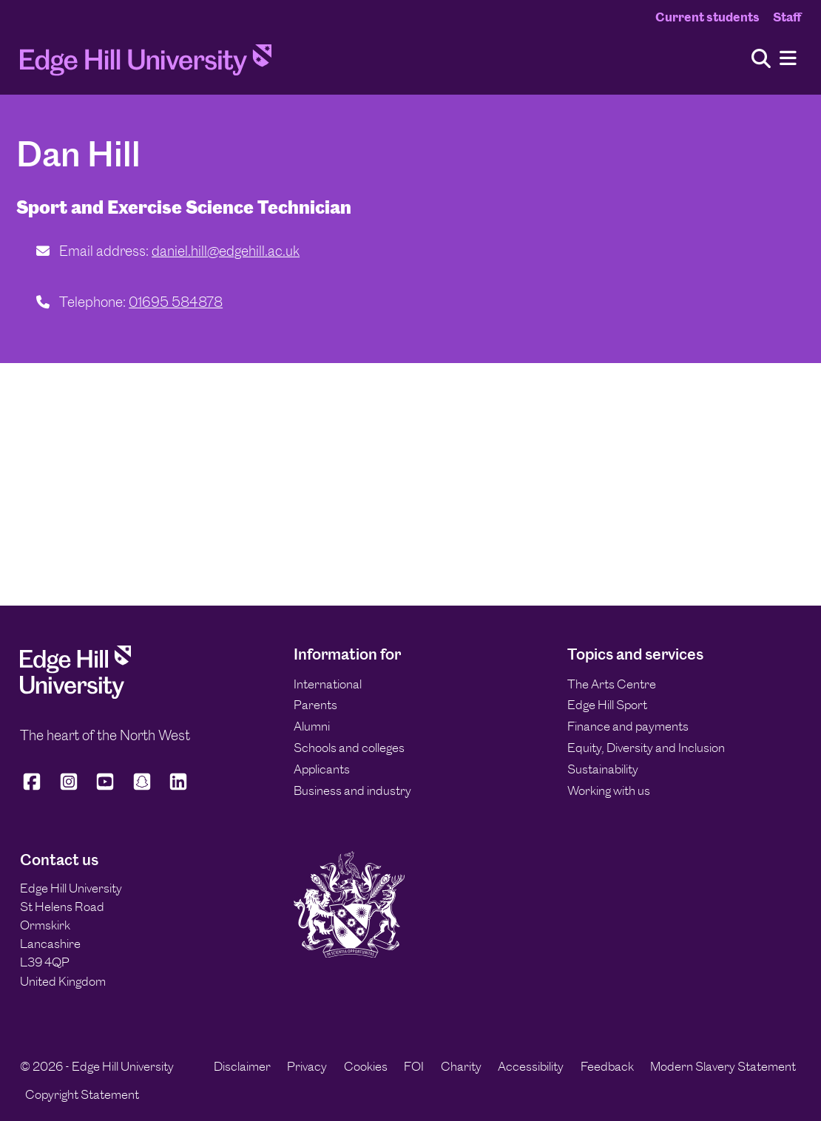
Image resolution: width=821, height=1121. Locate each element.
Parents (315, 704)
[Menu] (788, 59)
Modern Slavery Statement (723, 1066)
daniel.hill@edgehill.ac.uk (226, 251)
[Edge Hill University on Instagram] (69, 787)
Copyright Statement (82, 1094)
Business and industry (352, 790)
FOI (414, 1066)
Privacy (307, 1066)
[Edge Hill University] (75, 694)
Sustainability (602, 769)
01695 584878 (176, 302)
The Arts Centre (611, 684)
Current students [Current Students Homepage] (707, 17)
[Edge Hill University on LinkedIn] (178, 787)
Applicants (322, 769)
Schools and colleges (349, 747)
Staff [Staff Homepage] (787, 17)
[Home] (145, 64)
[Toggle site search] (761, 59)
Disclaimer (242, 1066)
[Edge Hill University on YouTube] (105, 787)
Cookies (366, 1066)
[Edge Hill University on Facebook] (34, 787)
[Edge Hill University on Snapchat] (142, 787)
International (328, 684)
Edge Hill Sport (607, 704)
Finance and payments (628, 726)
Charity (461, 1066)
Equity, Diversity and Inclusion (646, 747)
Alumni (312, 726)
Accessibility (531, 1066)
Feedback (607, 1066)
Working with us (608, 790)
